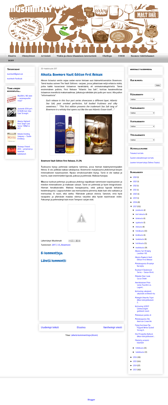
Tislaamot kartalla (136, 153)
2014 (135, 366)
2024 (135, 177)
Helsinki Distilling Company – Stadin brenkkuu (24, 136)
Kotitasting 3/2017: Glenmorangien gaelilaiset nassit (142, 308)
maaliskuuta (140, 248)
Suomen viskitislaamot (142, 56)
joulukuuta (140, 210)
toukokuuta (140, 239)
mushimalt (30, 11)
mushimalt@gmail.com (15, 74)
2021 (135, 190)
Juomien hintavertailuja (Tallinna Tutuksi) (145, 163)
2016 (135, 357)
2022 (135, 186)
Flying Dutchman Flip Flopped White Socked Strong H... (144, 327)
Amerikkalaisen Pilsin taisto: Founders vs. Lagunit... (143, 285)
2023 (135, 182)
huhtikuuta (140, 243)
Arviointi (46, 56)
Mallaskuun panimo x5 (143, 315)
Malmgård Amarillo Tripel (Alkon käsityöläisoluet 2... (144, 300)
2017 (54, 245)
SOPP (11, 60)
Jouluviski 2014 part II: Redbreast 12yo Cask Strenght (25, 111)
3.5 (58, 245)
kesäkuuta (140, 235)
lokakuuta (139, 218)
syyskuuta (140, 223)
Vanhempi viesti (112, 327)
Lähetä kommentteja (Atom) (84, 335)
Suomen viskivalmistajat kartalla (142, 158)
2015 (135, 361)
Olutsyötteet (28, 56)
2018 (135, 202)
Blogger (91, 399)
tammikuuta (140, 352)
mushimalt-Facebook (14, 79)
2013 (135, 370)
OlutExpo (107, 56)
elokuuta (139, 227)
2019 (135, 198)
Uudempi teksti (50, 327)
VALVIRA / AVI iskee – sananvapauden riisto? (25, 98)
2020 (135, 194)
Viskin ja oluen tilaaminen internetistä (76, 56)
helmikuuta (140, 348)
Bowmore (65, 245)
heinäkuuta (140, 231)
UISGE (121, 56)
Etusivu (12, 56)
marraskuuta (140, 214)
